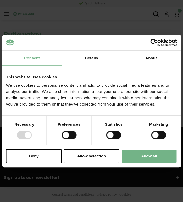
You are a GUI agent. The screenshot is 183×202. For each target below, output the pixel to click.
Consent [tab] (32, 58)
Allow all (149, 156)
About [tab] (151, 58)
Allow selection (91, 156)
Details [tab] (91, 58)
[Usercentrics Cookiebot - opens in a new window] (154, 42)
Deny (34, 156)
